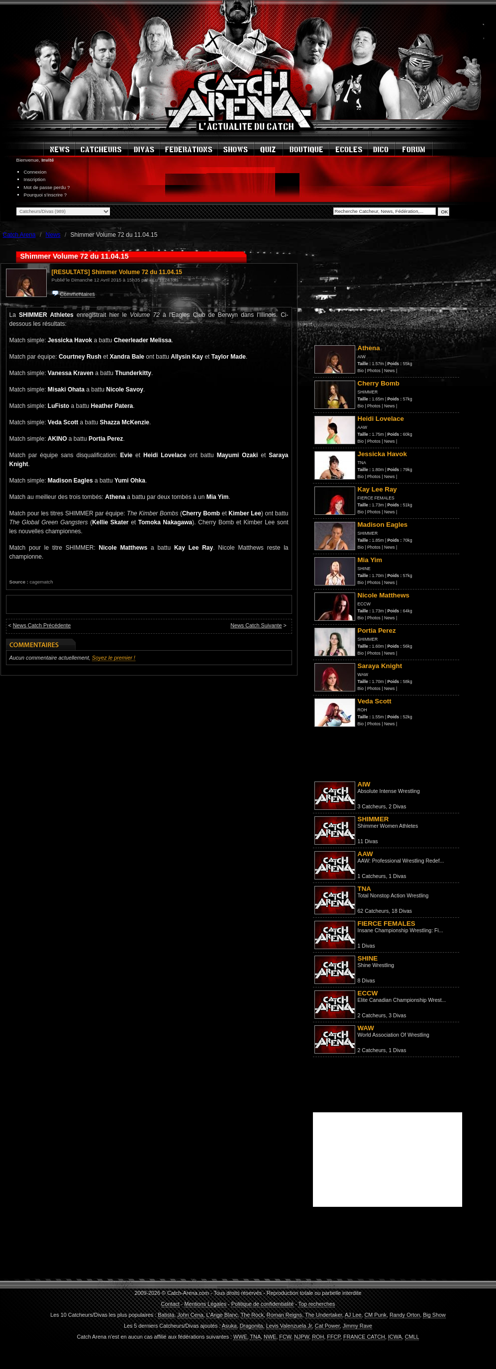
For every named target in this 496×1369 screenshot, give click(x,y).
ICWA (395, 1337)
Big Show (434, 1315)
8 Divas (366, 980)
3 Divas (397, 1015)
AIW (362, 356)
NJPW (301, 1337)
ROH (362, 709)
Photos (374, 370)
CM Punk (376, 1315)
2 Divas (397, 806)
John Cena (190, 1315)
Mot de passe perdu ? (47, 187)
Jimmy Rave (357, 1326)
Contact (170, 1304)
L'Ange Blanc (222, 1315)
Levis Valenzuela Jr (289, 1326)
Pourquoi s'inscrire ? (45, 194)
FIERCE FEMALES (376, 497)
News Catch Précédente (42, 625)
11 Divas (368, 841)
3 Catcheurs (372, 806)
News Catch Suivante (256, 625)
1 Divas (397, 876)
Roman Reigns (284, 1315)
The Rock (252, 1315)
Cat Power (327, 1326)
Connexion (35, 172)
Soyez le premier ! (113, 658)
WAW (363, 674)
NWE (270, 1337)
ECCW (364, 603)
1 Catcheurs (372, 876)
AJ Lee (353, 1315)
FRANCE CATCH (364, 1337)
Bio (361, 370)
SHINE (364, 568)
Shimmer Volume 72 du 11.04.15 (137, 272)
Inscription (35, 179)
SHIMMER (368, 392)
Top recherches (316, 1304)
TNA (362, 462)
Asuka (229, 1326)
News (389, 370)
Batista (166, 1315)
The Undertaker (323, 1315)
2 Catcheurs (372, 1015)
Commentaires (77, 294)
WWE (240, 1337)
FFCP (333, 1337)
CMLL (412, 1337)
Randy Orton (405, 1315)
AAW (362, 427)
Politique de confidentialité (262, 1304)
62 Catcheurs (373, 911)
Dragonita (251, 1326)
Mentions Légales (205, 1304)
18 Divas (402, 911)
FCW (285, 1337)
